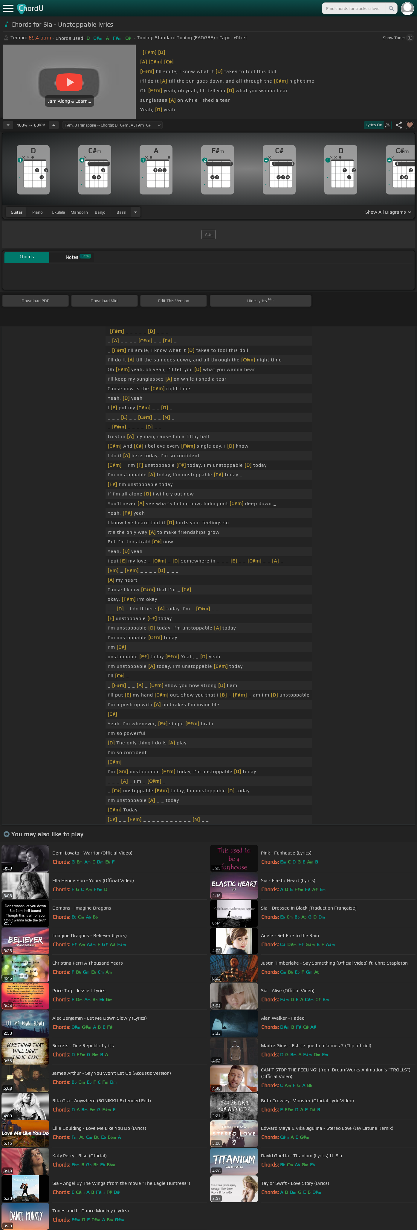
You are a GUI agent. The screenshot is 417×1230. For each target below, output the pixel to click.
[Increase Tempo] (54, 125)
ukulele (58, 212)
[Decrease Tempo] (8, 125)
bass (121, 212)
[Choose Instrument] (135, 212)
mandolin (79, 212)
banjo (100, 212)
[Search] (391, 8)
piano (37, 212)
